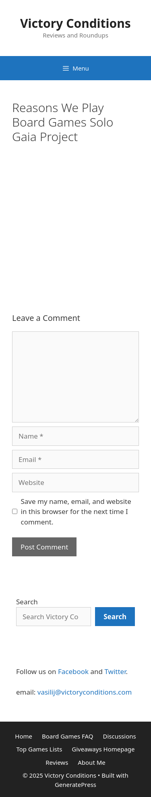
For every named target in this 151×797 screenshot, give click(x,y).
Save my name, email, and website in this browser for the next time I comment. (76, 511)
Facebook (73, 671)
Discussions (119, 736)
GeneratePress (75, 784)
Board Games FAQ (67, 736)
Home (23, 736)
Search (27, 601)
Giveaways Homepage (103, 749)
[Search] (115, 616)
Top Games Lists (39, 749)
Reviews (57, 762)
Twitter (115, 671)
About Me (91, 762)
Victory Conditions (75, 23)
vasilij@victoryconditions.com (84, 692)
